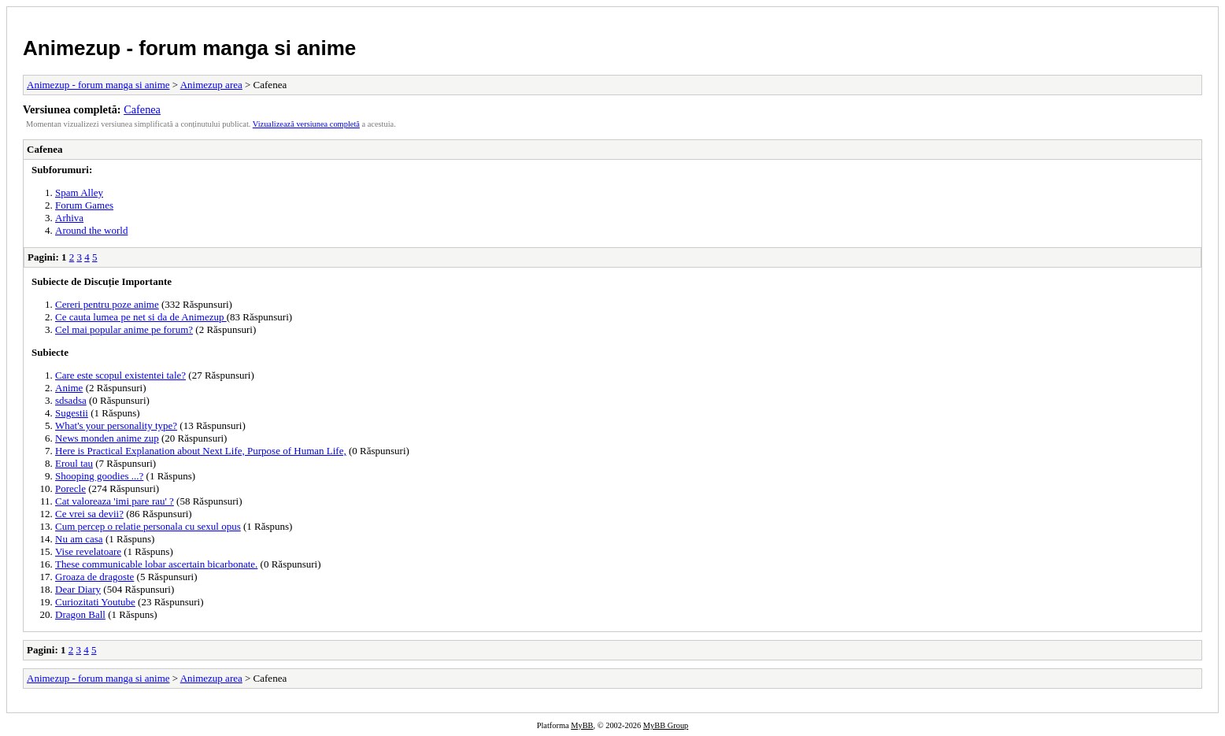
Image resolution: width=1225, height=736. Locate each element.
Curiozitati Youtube (95, 602)
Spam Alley (79, 192)
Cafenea (142, 109)
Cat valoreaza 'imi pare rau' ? (114, 501)
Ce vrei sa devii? (89, 514)
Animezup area (211, 85)
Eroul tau (74, 463)
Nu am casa (79, 539)
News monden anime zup (107, 438)
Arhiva (69, 218)
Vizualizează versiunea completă (306, 124)
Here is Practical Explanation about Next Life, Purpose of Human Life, (200, 451)
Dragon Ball (80, 614)
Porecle (70, 488)
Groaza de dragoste (94, 577)
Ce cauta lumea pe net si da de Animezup (141, 317)
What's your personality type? (116, 425)
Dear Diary (78, 589)
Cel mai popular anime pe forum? (124, 329)
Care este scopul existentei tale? (120, 375)
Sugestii (71, 413)
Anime (69, 388)
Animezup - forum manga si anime (189, 48)
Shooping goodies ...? (99, 476)
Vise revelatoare (88, 551)
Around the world (91, 230)
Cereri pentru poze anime (107, 304)
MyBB (582, 725)
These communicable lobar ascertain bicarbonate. (156, 564)
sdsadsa (71, 400)
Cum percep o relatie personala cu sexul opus (148, 526)
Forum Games (84, 205)
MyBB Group (665, 725)
